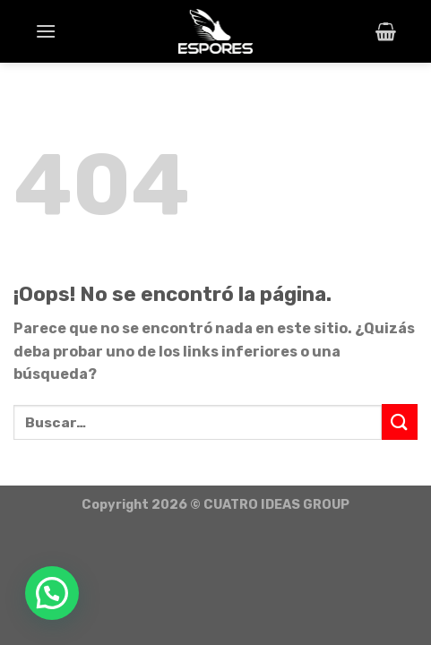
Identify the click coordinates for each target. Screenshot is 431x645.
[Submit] (400, 421)
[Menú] (45, 31)
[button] (52, 593)
